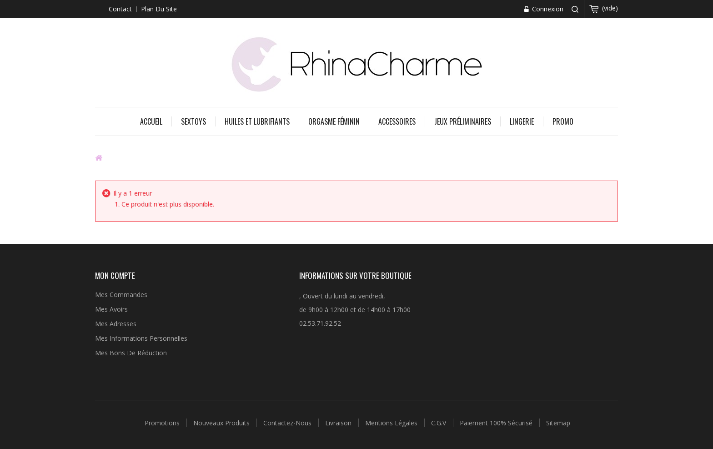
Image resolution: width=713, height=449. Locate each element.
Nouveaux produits (222, 423)
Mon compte (115, 275)
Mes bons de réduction (131, 352)
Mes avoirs (111, 309)
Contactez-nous (288, 423)
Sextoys (193, 121)
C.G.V (439, 423)
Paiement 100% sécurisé (497, 423)
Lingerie (522, 121)
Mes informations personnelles (141, 338)
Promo (562, 121)
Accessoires (397, 121)
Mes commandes (121, 294)
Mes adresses (115, 323)
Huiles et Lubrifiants (257, 121)
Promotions (163, 423)
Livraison (339, 423)
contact (120, 9)
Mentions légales (392, 423)
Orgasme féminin (334, 121)
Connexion (546, 9)
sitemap (558, 423)
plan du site (159, 9)
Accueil (151, 121)
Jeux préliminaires (462, 121)
